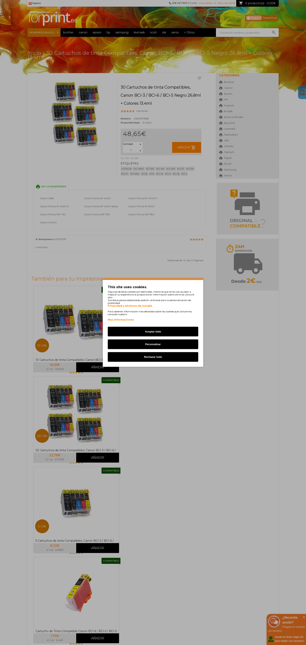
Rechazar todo (153, 356)
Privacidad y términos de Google (130, 305)
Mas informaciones (121, 319)
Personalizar (153, 344)
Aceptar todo (153, 331)
